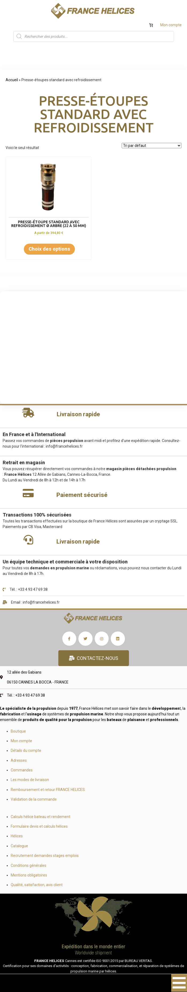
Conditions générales (28, 865)
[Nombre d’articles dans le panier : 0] (151, 25)
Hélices (17, 836)
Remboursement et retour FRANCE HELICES (48, 789)
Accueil (12, 80)
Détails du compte (26, 750)
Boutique (18, 731)
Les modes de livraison (30, 780)
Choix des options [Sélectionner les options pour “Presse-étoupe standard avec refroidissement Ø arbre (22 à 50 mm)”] (49, 249)
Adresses (19, 760)
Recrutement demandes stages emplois (45, 855)
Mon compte (171, 25)
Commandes (22, 770)
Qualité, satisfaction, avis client (37, 885)
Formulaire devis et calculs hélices (39, 826)
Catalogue (19, 846)
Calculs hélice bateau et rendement (40, 817)
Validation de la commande (34, 799)
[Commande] (151, 145)
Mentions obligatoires (29, 875)
